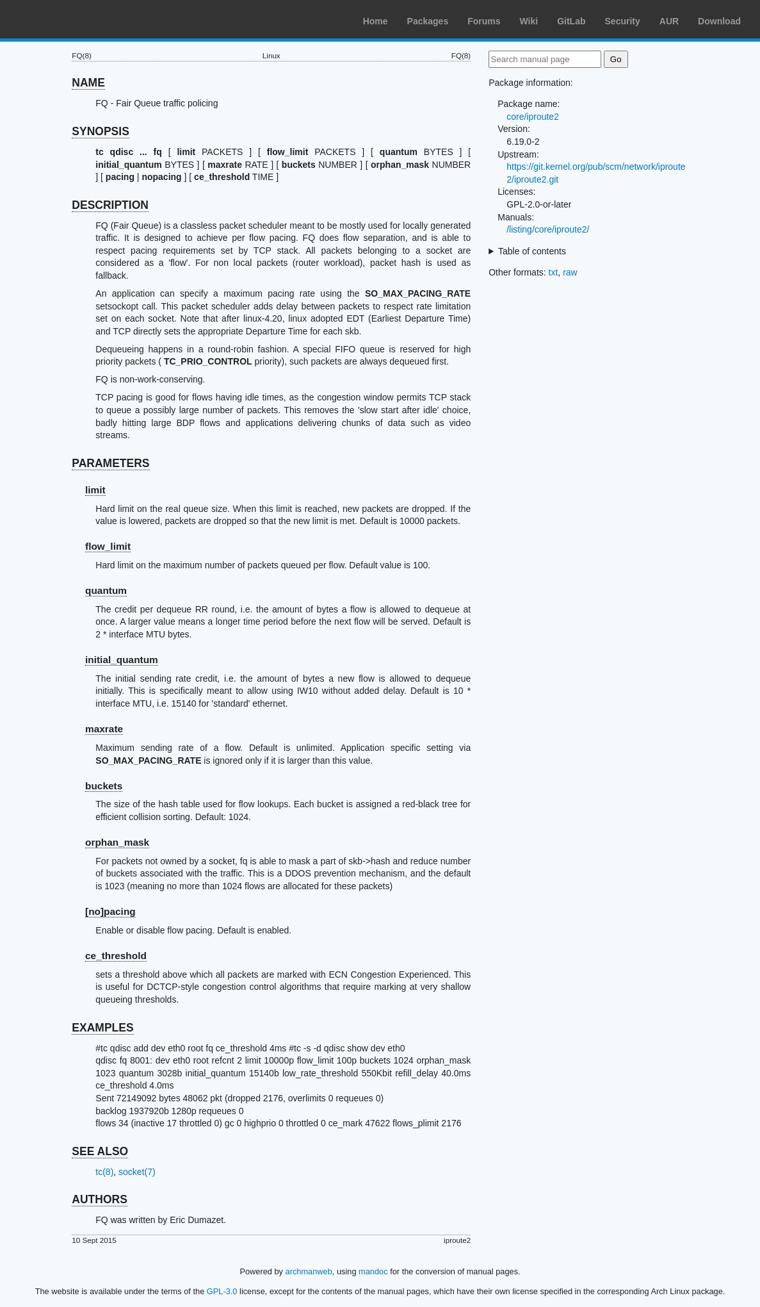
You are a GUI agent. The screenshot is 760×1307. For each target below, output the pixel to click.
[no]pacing (110, 911)
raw (570, 272)
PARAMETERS (110, 463)
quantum (106, 590)
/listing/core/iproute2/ (547, 229)
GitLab (571, 21)
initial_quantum (121, 659)
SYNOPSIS (100, 131)
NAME (88, 82)
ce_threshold (116, 955)
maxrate (104, 728)
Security (622, 21)
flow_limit (108, 546)
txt (553, 272)
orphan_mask (117, 842)
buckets (103, 785)
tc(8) (104, 1172)
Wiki (529, 21)
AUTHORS (99, 1199)
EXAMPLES (102, 1027)
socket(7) (137, 1172)
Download (719, 21)
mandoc (373, 1271)
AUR (669, 21)
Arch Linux (70, 19)
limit (95, 489)
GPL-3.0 (222, 1291)
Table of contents (532, 251)
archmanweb (309, 1271)
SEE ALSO (100, 1151)
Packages (428, 21)
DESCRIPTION (110, 205)
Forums (483, 21)
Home (375, 21)
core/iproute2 (532, 116)
